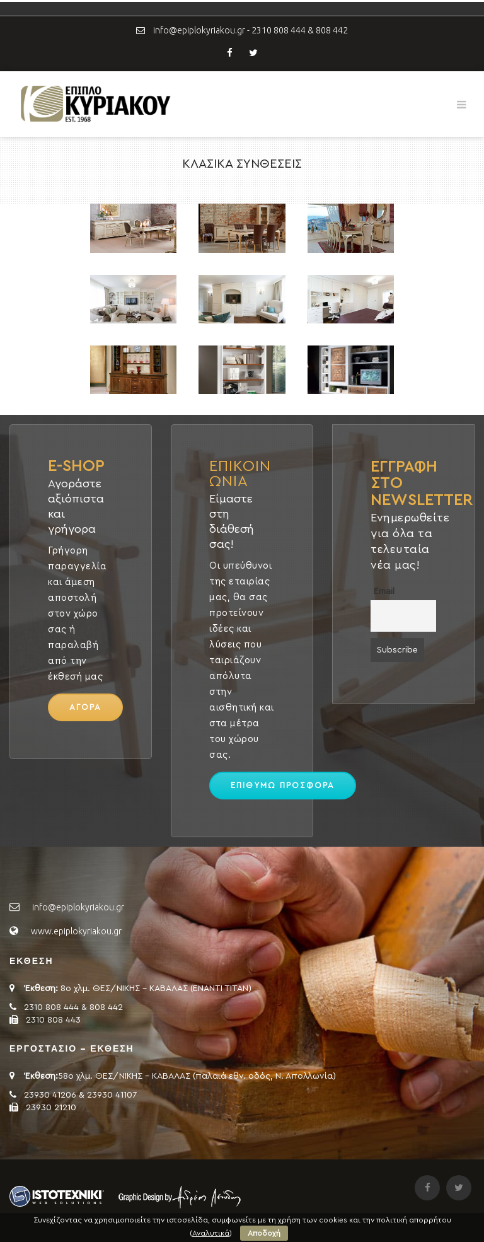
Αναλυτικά (210, 1233)
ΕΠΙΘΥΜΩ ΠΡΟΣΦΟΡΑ (283, 785)
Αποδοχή (264, 1233)
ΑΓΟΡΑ (85, 707)
